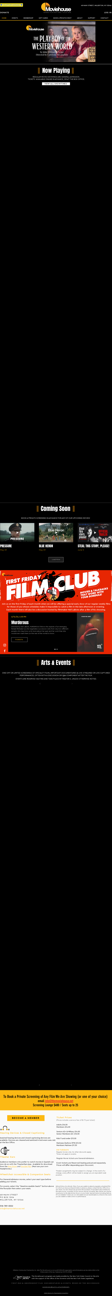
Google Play (26, 1166)
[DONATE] (5, 13)
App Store (12, 1166)
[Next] (72, 683)
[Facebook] (5, 651)
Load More (56, 559)
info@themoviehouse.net (59, 1101)
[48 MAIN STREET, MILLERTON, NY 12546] (93, 5)
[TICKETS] (19, 639)
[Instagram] (5, 645)
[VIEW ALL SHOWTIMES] (56, 83)
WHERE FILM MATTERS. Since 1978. (57, 12)
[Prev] (40, 683)
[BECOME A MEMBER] (26, 1118)
